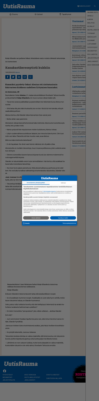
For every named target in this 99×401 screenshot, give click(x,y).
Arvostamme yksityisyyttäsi (36, 182)
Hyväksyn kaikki (63, 218)
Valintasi (63, 183)
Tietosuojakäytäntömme (69, 223)
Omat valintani (36, 218)
